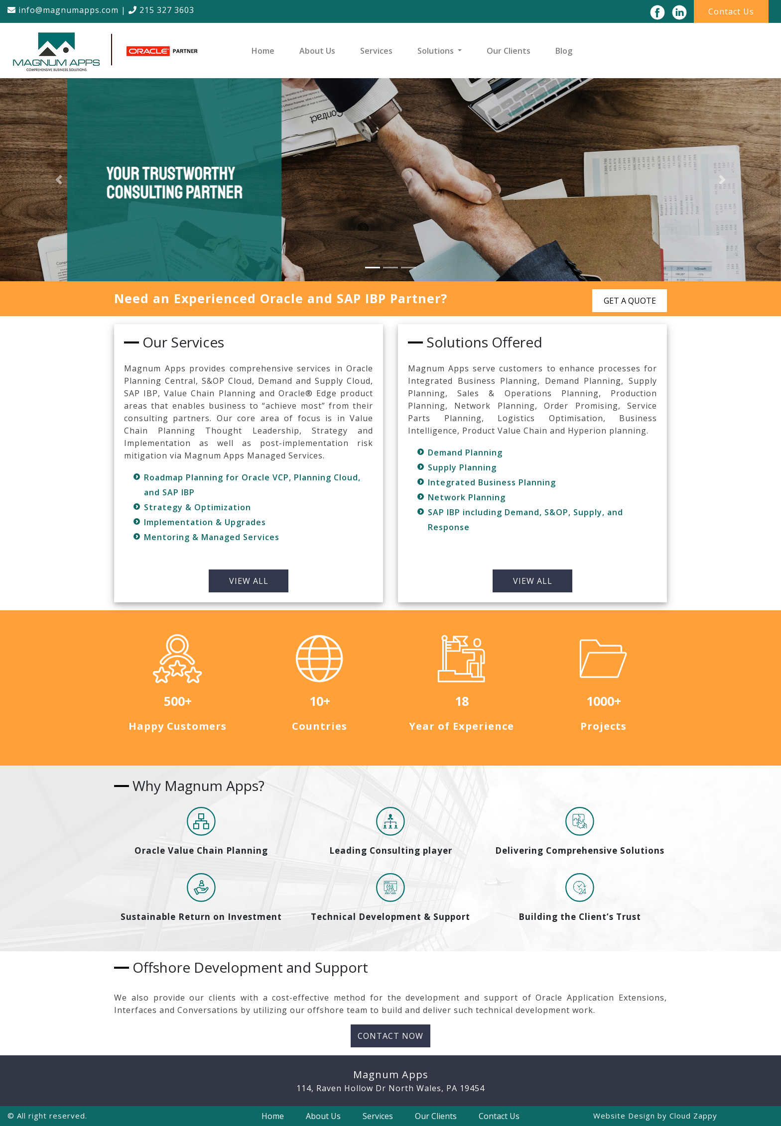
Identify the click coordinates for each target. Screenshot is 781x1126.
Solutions (436, 50)
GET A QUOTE (630, 300)
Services (376, 50)
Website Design (624, 1116)
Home (263, 50)
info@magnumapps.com (63, 9)
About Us (317, 50)
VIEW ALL (248, 580)
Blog (563, 50)
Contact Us (731, 11)
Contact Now (390, 1035)
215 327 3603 (161, 9)
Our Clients (508, 50)
